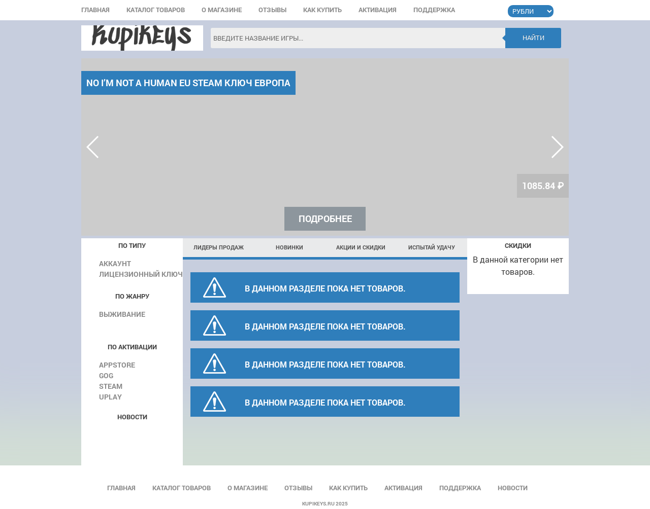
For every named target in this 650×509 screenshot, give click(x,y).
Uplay (110, 397)
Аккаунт (115, 263)
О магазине (222, 10)
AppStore (117, 365)
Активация (378, 10)
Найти (533, 37)
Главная (95, 10)
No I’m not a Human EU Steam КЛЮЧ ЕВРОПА (188, 83)
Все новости (131, 432)
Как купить (322, 10)
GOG (106, 375)
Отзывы (272, 10)
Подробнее (325, 218)
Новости (513, 488)
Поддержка (434, 10)
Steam (110, 386)
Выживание (122, 314)
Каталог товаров (155, 10)
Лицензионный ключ (141, 274)
